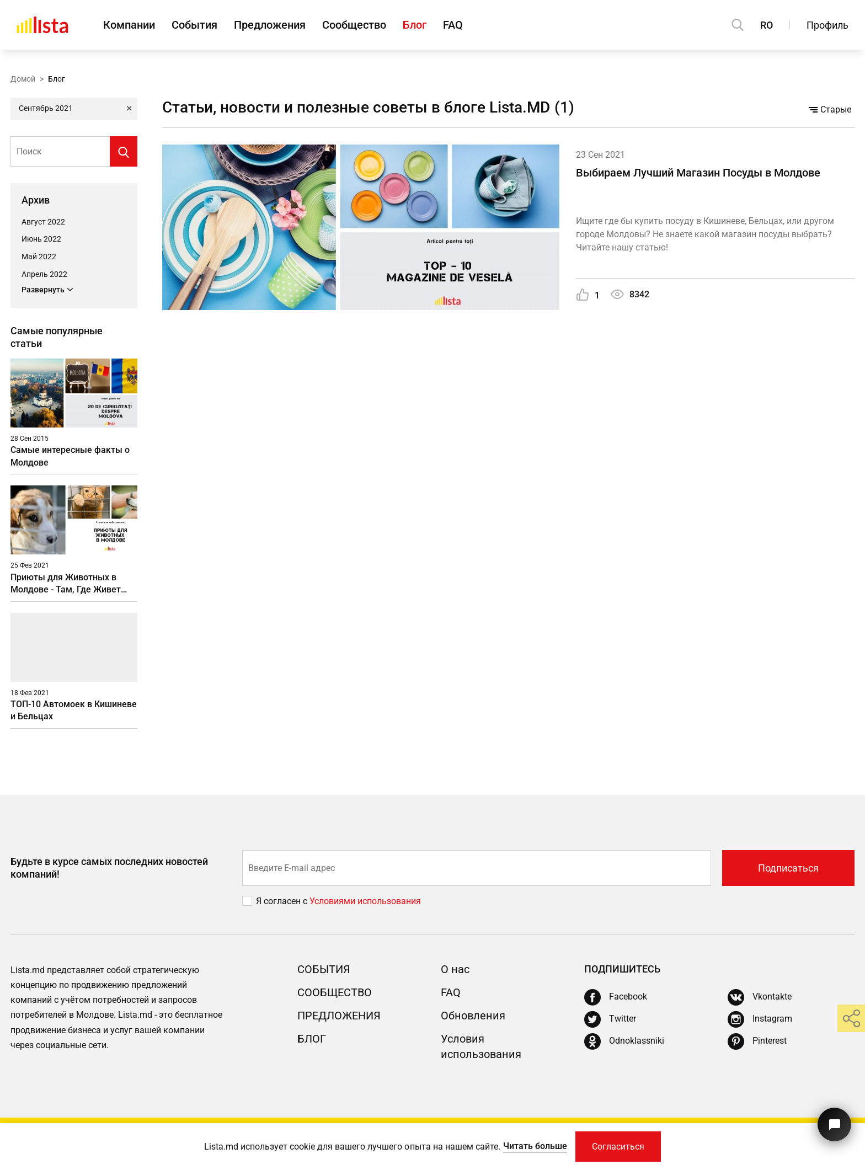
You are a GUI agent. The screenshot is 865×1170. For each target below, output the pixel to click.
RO (766, 25)
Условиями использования (365, 901)
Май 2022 (39, 256)
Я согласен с (282, 901)
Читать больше (535, 1146)
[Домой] (42, 25)
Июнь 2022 (41, 238)
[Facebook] (615, 997)
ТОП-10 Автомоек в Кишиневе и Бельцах (73, 710)
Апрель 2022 (44, 274)
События (194, 24)
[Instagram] (760, 1019)
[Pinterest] (757, 1041)
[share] (851, 1018)
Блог (414, 24)
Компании (129, 24)
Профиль (827, 25)
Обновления (473, 1015)
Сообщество (354, 24)
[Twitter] (610, 1019)
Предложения (270, 24)
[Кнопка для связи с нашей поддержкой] (834, 1124)
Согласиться (618, 1146)
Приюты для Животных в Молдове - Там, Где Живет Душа (65, 584)
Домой (22, 78)
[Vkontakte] (760, 997)
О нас (455, 969)
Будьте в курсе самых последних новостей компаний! (109, 868)
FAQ (453, 24)
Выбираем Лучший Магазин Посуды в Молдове (698, 172)
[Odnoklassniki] (624, 1041)
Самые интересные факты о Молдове (70, 456)
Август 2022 (43, 221)
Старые (830, 109)
